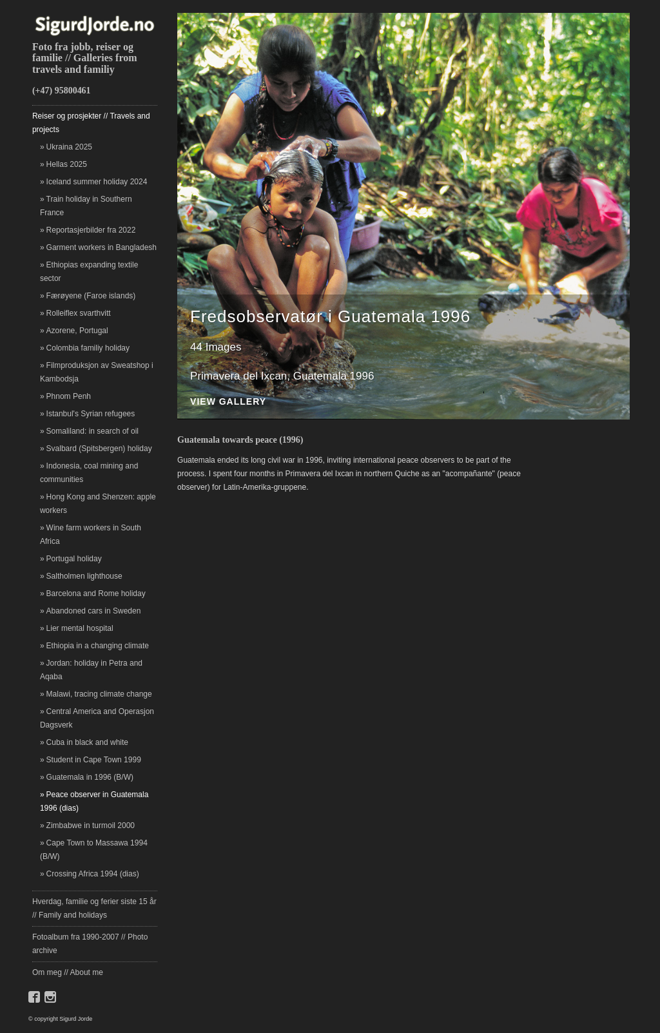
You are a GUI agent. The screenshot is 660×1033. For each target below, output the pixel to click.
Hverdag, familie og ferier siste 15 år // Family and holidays (94, 908)
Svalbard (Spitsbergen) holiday (99, 448)
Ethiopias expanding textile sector (89, 271)
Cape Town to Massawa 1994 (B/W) (94, 849)
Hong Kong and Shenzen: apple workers (98, 503)
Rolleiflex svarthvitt (78, 313)
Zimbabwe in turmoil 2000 (90, 825)
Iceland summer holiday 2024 (97, 181)
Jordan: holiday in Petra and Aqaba (91, 670)
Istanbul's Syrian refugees (90, 413)
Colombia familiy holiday (88, 347)
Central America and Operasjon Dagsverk (97, 718)
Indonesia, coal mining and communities (89, 472)
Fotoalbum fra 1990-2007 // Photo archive (90, 943)
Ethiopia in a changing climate (97, 645)
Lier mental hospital (79, 628)
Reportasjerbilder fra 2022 (91, 230)
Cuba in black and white (87, 742)
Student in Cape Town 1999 (93, 759)
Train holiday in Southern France (86, 206)
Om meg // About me (67, 972)
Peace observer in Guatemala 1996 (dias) (94, 801)
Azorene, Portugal (77, 330)
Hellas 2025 (66, 164)
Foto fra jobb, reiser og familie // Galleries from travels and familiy (84, 58)
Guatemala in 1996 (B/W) (89, 777)
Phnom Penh (68, 396)
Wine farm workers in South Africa (90, 534)
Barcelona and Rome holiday (96, 593)
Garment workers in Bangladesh (101, 247)
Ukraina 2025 (69, 146)
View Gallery (228, 402)
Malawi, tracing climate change (99, 694)
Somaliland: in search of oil (92, 431)
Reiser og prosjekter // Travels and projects (91, 122)
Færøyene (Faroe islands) (91, 295)
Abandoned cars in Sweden (93, 610)
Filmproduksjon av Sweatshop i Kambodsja (96, 372)
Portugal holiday (74, 558)
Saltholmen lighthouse (84, 576)
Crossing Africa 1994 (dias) (92, 873)
